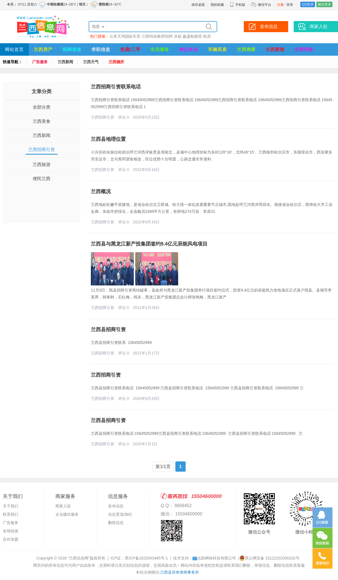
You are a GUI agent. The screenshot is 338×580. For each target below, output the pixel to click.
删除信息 (116, 522)
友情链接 (10, 531)
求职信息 (100, 49)
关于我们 (10, 506)
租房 (207, 36)
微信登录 (324, 4)
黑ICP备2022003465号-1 (146, 558)
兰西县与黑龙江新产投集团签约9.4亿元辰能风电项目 (149, 244)
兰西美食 (41, 121)
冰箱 (177, 36)
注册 (280, 5)
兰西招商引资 (41, 149)
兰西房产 (43, 49)
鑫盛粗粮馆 (192, 36)
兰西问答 (304, 49)
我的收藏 (217, 5)
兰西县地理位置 (108, 139)
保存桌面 (198, 5)
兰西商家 (246, 49)
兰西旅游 (41, 164)
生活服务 (159, 49)
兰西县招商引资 (108, 329)
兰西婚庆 (116, 62)
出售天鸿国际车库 (124, 36)
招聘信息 (72, 49)
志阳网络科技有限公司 (214, 558)
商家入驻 (63, 506)
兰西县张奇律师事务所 (179, 572)
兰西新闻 (275, 49)
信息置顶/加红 (120, 514)
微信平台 (264, 5)
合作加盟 (10, 539)
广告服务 (40, 62)
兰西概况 (101, 191)
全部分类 (41, 107)
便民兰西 (41, 178)
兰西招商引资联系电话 (116, 87)
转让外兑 (188, 49)
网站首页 (14, 49)
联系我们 (10, 514)
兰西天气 (91, 62)
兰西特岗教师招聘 (157, 36)
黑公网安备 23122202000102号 (269, 558)
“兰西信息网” (79, 558)
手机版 (237, 5)
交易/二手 (130, 49)
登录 (289, 5)
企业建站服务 (67, 514)
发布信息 (116, 506)
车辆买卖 (217, 49)
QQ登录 (308, 4)
